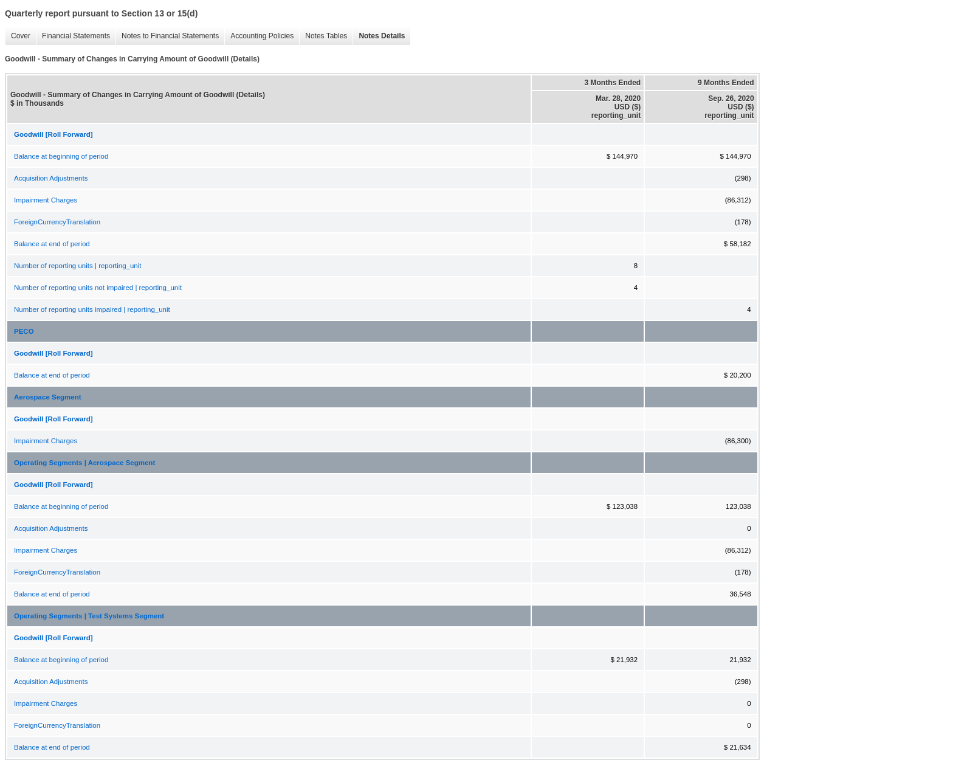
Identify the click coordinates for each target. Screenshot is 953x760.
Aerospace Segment (47, 397)
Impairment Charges (45, 200)
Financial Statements (73, 36)
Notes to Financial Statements (167, 36)
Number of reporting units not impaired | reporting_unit (98, 287)
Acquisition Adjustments (51, 178)
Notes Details (379, 36)
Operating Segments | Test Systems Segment (89, 616)
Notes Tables (323, 36)
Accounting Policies (259, 36)
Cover (17, 36)
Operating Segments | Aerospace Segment (84, 462)
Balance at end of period (52, 243)
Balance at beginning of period (61, 156)
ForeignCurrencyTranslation (57, 222)
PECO (24, 331)
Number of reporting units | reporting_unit (77, 265)
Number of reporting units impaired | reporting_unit (92, 309)
